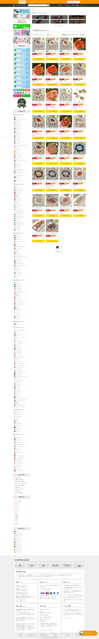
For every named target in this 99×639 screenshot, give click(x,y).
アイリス (16, 123)
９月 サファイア (18, 546)
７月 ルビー (17, 542)
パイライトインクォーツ (19, 337)
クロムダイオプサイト (19, 224)
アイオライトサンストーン (20, 119)
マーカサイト (17, 412)
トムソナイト (17, 314)
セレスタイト (17, 269)
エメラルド (17, 162)
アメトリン (17, 147)
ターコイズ (17, 282)
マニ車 (16, 420)
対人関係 (16, 491)
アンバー (16, 153)
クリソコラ (17, 220)
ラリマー (16, 448)
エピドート (17, 164)
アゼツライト (17, 134)
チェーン (16, 522)
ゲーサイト (17, 227)
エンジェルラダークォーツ (20, 169)
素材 (15, 524)
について (20, 566)
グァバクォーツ (18, 209)
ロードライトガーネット (19, 470)
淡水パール (17, 295)
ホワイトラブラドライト (19, 406)
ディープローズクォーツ (19, 301)
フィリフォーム (18, 361)
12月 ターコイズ (18, 552)
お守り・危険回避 (18, 492)
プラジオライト (18, 369)
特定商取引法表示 (43, 634)
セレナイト (17, 271)
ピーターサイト (18, 348)
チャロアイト (17, 297)
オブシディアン (18, 180)
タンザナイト (17, 293)
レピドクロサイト (18, 459)
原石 (15, 520)
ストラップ (17, 509)
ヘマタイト (17, 387)
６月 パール (17, 540)
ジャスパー (17, 245)
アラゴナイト (17, 149)
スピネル (16, 261)
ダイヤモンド (17, 290)
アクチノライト (18, 128)
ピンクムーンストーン (19, 358)
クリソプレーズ (18, 222)
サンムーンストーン (18, 241)
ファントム (17, 360)
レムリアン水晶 (18, 463)
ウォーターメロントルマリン (20, 160)
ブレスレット (41, 17)
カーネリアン (17, 194)
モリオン (16, 427)
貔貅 (15, 515)
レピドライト (17, 461)
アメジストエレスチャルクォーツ (21, 145)
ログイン (61, 5)
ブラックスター (18, 374)
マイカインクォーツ (18, 414)
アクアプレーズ (18, 125)
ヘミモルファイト (18, 389)
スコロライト (17, 254)
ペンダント (40, 21)
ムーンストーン (18, 423)
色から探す (39, 12)
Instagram (17, 95)
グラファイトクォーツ (19, 214)
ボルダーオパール (18, 404)
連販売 (16, 518)
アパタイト (17, 136)
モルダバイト (17, 431)
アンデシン (17, 151)
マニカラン (17, 418)
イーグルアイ (17, 156)
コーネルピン (17, 229)
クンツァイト (17, 226)
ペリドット (17, 393)
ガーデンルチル (18, 190)
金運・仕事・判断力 (18, 489)
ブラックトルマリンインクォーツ (21, 376)
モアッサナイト (18, 425)
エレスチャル (17, 166)
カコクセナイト (18, 200)
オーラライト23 (18, 171)
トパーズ (16, 312)
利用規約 (55, 634)
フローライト (17, 384)
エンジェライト (18, 167)
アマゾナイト (17, 139)
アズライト (17, 132)
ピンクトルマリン (18, 356)
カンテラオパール (18, 205)
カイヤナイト (17, 198)
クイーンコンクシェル (19, 211)
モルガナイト (17, 429)
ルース (16, 511)
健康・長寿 (17, 487)
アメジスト (17, 143)
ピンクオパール (18, 352)
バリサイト (17, 346)
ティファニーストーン (19, 303)
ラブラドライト (18, 442)
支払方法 (45, 588)
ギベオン (16, 207)
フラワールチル (18, 378)
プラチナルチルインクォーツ (20, 371)
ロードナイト (17, 468)
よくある (79, 566)
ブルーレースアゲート (19, 380)
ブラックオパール (18, 373)
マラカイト (17, 421)
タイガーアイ (17, 286)
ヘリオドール (17, 391)
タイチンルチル (18, 288)
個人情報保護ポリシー (32, 634)
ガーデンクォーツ (18, 188)
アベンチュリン (18, 138)
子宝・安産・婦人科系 (19, 481)
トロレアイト (17, 318)
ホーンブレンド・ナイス (19, 401)
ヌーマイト (17, 324)
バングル (16, 507)
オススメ (77, 21)
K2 (15, 186)
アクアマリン (17, 126)
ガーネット (17, 192)
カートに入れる (38, 59)
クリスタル (17, 218)
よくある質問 (66, 634)
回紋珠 (16, 196)
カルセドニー (17, 203)
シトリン (16, 243)
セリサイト (17, 267)
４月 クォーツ (17, 537)
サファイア (17, 237)
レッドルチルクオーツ (19, 457)
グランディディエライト (19, 216)
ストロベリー (17, 260)
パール (16, 332)
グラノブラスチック (18, 213)
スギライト (17, 252)
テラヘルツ (17, 307)
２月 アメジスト (18, 533)
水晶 (15, 250)
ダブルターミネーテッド (19, 292)
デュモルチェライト (18, 305)
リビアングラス (18, 450)
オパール (16, 179)
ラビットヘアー (18, 440)
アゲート (16, 130)
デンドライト (17, 310)
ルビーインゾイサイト (19, 455)
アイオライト (17, 117)
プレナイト (17, 382)
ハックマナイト (18, 341)
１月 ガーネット (18, 531)
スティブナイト (18, 258)
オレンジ (45, 12)
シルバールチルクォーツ (19, 246)
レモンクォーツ (18, 465)
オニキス (16, 177)
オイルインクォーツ (18, 175)
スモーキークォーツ (18, 263)
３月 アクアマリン (18, 535)
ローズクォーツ (18, 467)
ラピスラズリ (17, 439)
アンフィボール (18, 154)
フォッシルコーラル (18, 365)
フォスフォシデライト (19, 363)
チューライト (17, 299)
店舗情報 (20, 634)
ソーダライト (17, 273)
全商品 (33, 12)
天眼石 (16, 308)
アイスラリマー (18, 121)
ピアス (16, 505)
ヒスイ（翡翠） (18, 350)
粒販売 (59, 17)
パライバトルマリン (18, 343)
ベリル (16, 395)
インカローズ (17, 158)
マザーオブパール (18, 416)
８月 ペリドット (18, 544)
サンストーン (17, 239)
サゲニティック (18, 235)
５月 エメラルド (18, 539)
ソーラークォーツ (18, 274)
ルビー (16, 454)
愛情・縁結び (17, 477)
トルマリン (17, 316)
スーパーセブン (18, 248)
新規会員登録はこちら (74, 1)
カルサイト (17, 201)
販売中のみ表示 (75, 34)
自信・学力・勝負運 (18, 485)
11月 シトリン (17, 550)
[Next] (59, 251)
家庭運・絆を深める (18, 479)
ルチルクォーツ (18, 452)
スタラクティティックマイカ (20, 256)
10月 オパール (17, 548)
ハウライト (17, 339)
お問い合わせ (78, 634)
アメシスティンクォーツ (19, 141)
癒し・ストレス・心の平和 (20, 483)
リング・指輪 (59, 21)
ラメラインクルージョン (19, 446)
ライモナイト (17, 437)
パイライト (17, 335)
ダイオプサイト (18, 284)
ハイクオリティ (77, 17)
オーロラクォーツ (18, 173)
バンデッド (17, 345)
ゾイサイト (17, 276)
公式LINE (26, 95)
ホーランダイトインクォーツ (20, 399)
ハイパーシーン (18, 333)
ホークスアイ (17, 397)
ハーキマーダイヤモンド (19, 330)
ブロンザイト (17, 386)
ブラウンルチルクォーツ (19, 367)
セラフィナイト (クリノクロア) (21, 265)
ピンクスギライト (18, 354)
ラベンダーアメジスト (19, 444)
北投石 (16, 402)
